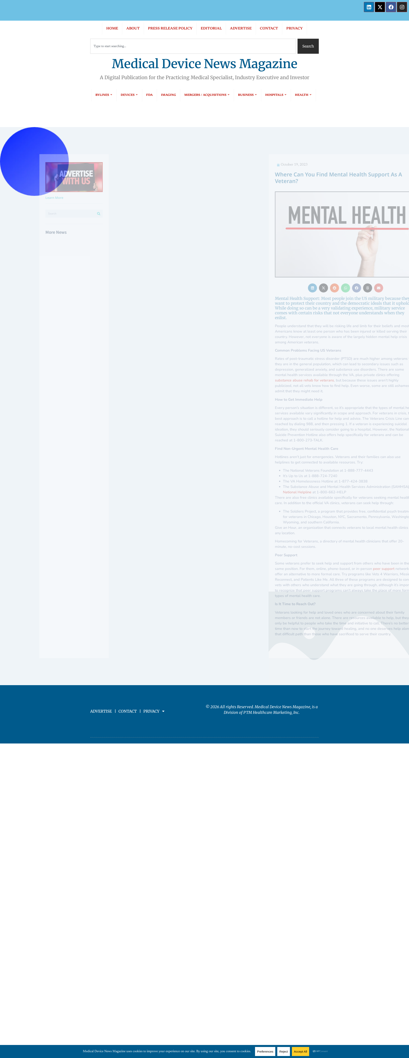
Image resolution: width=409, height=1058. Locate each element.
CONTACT (269, 28)
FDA (149, 95)
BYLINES (103, 95)
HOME (112, 28)
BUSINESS (247, 95)
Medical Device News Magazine (204, 64)
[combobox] (193, 46)
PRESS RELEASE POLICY (170, 28)
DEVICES (129, 95)
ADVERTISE (241, 28)
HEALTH (303, 95)
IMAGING (168, 95)
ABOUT (133, 28)
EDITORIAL (211, 28)
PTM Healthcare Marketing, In (270, 712)
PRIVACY (294, 28)
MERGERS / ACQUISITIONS (207, 95)
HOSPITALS (276, 95)
